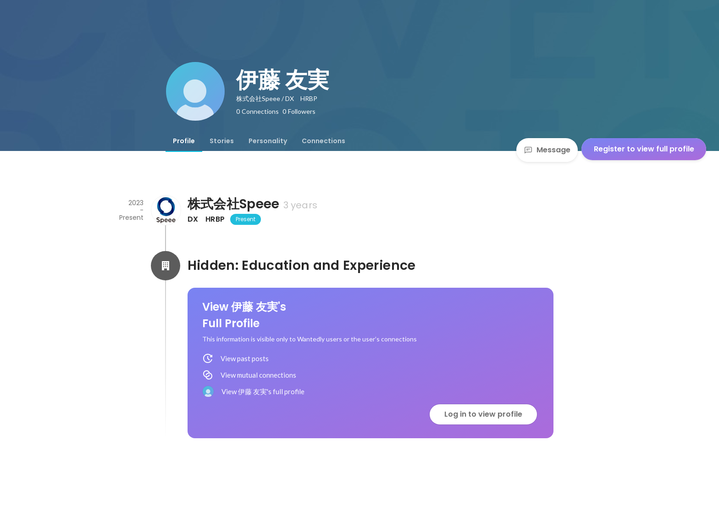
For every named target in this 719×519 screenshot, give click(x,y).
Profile (184, 140)
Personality (268, 140)
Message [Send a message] (547, 150)
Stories (222, 140)
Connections (323, 140)
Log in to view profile (483, 414)
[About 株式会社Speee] (165, 210)
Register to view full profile (644, 149)
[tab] (184, 141)
